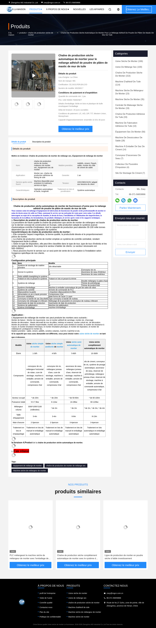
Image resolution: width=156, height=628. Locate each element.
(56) (130, 132)
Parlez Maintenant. (130, 207)
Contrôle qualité (46, 603)
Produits (35, 9)
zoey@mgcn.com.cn (50, 3)
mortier (60, 347)
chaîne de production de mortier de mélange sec (65, 466)
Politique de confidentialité (50, 617)
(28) (128, 139)
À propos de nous (57, 9)
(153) (128, 74)
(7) (128, 157)
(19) (129, 106)
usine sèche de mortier (89, 334)
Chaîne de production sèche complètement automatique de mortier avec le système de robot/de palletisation (77, 557)
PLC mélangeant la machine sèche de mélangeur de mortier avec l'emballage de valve (29, 557)
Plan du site (44, 612)
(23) (129, 92)
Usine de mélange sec (77, 598)
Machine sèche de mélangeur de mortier (29, 471)
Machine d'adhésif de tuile (78, 607)
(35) (129, 99)
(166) (129, 61)
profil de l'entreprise (47, 593)
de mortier (34, 347)
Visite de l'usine (46, 598)
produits (22, 33)
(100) (128, 67)
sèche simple (37, 344)
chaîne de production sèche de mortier (40, 34)
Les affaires (97, 9)
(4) (126, 165)
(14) (130, 148)
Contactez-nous (46, 607)
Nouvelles (79, 9)
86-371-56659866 (71, 3)
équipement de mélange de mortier (27, 466)
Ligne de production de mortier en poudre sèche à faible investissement (124, 557)
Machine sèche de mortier (78, 617)
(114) (128, 83)
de (79, 345)
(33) (130, 115)
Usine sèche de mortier (77, 593)
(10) (126, 124)
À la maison (18, 9)
